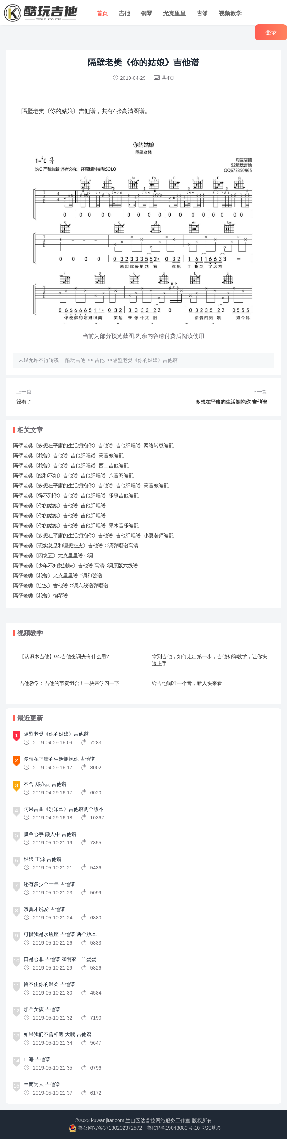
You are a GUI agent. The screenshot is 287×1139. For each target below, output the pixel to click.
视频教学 (230, 13)
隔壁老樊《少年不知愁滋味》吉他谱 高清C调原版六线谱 (75, 565)
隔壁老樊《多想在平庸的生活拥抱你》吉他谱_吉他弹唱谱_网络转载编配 (93, 445)
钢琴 (146, 13)
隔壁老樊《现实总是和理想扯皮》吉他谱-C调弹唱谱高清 (75, 545)
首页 (102, 13)
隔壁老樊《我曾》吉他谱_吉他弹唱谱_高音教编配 (68, 455)
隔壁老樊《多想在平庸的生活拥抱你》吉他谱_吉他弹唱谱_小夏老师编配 (93, 535)
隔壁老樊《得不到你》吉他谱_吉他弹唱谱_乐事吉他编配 (76, 495)
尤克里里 (174, 13)
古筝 (202, 13)
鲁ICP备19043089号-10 (173, 1128)
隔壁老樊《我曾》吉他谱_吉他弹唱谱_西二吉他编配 (71, 465)
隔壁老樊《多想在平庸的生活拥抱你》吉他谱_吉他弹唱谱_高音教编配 (91, 485)
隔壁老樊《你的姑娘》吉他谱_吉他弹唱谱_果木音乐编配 (76, 525)
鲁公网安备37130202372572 (110, 1128)
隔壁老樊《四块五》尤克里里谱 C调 (53, 555)
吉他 (124, 13)
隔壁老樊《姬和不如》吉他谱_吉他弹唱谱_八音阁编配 (73, 475)
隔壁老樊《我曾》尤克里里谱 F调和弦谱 (57, 575)
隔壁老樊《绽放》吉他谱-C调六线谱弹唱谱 (60, 585)
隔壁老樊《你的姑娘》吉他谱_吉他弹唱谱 (59, 505)
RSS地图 (211, 1128)
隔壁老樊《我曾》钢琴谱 (40, 595)
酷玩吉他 (75, 360)
